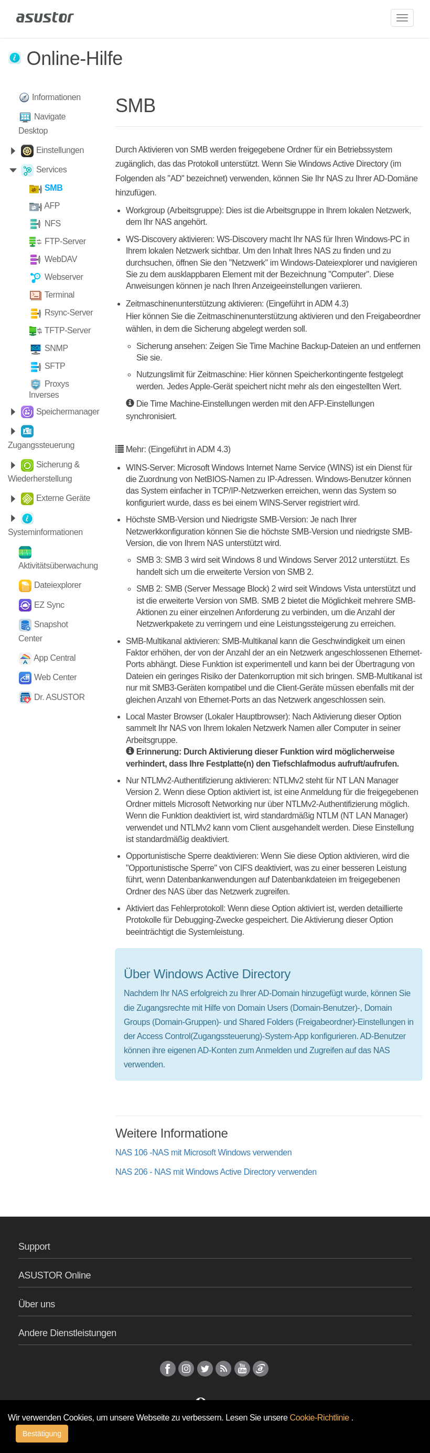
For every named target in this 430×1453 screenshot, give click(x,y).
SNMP (56, 348)
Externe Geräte (63, 498)
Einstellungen (60, 150)
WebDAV (61, 259)
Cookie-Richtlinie (320, 1417)
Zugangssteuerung (41, 445)
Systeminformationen (45, 532)
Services (51, 169)
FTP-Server (65, 241)
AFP (52, 205)
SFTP (55, 366)
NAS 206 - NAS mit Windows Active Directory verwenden (216, 1171)
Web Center (55, 677)
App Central (55, 657)
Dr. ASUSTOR (59, 697)
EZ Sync (49, 604)
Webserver (64, 276)
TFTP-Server (68, 330)
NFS (53, 223)
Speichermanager (67, 411)
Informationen (56, 97)
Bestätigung (42, 1433)
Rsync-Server (69, 312)
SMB (53, 187)
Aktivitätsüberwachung (58, 565)
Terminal (59, 294)
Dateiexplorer (57, 585)
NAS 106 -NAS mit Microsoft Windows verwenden (203, 1152)
